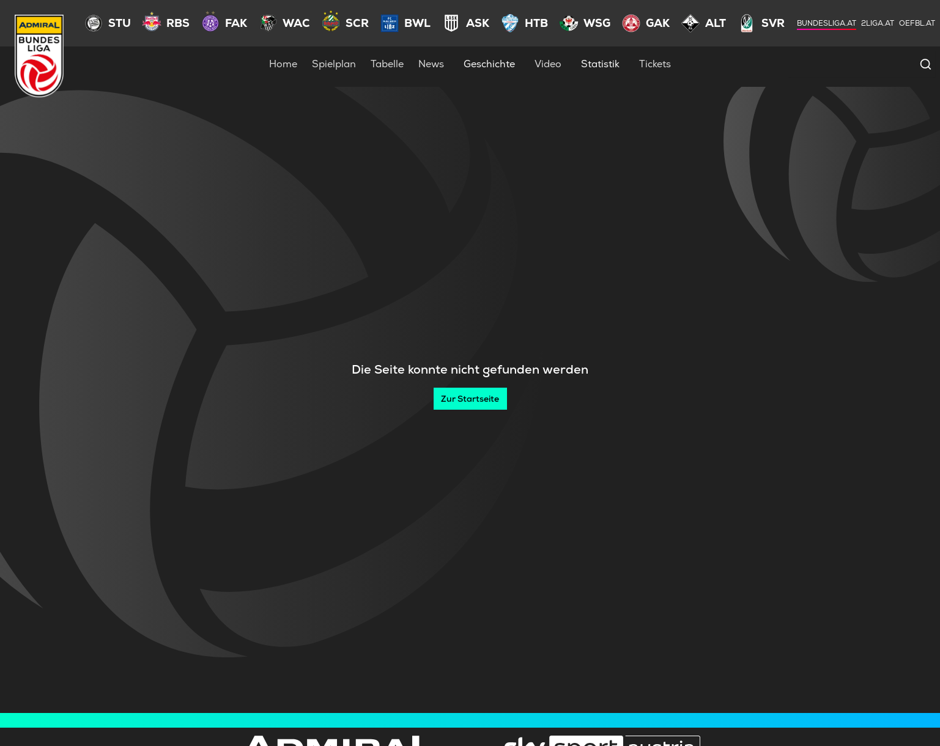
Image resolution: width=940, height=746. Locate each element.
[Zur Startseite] (470, 399)
